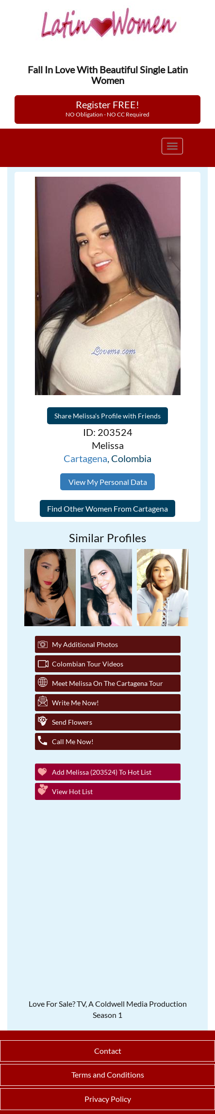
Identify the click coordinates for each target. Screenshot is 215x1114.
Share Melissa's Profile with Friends (107, 416)
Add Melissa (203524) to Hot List (101, 772)
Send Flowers (72, 722)
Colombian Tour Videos (87, 664)
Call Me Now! (73, 741)
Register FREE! (107, 108)
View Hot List (72, 791)
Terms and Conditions (107, 1074)
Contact (107, 1050)
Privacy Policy (107, 1098)
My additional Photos (85, 644)
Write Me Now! (75, 702)
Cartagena (85, 458)
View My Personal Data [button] (107, 481)
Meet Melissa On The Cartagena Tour (107, 683)
